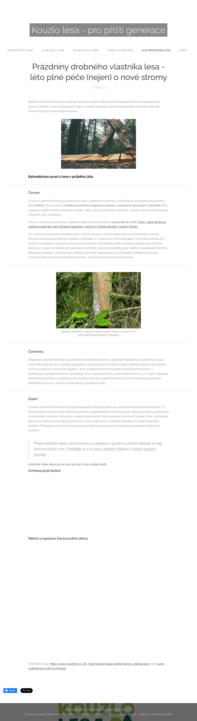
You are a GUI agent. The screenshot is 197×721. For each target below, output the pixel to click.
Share (10, 690)
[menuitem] (38, 50)
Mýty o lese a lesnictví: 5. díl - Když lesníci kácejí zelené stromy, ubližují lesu (99, 664)
